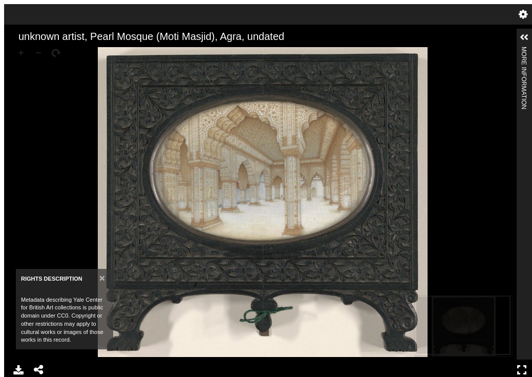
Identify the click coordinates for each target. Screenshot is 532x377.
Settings (523, 14)
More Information (523, 51)
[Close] (102, 278)
